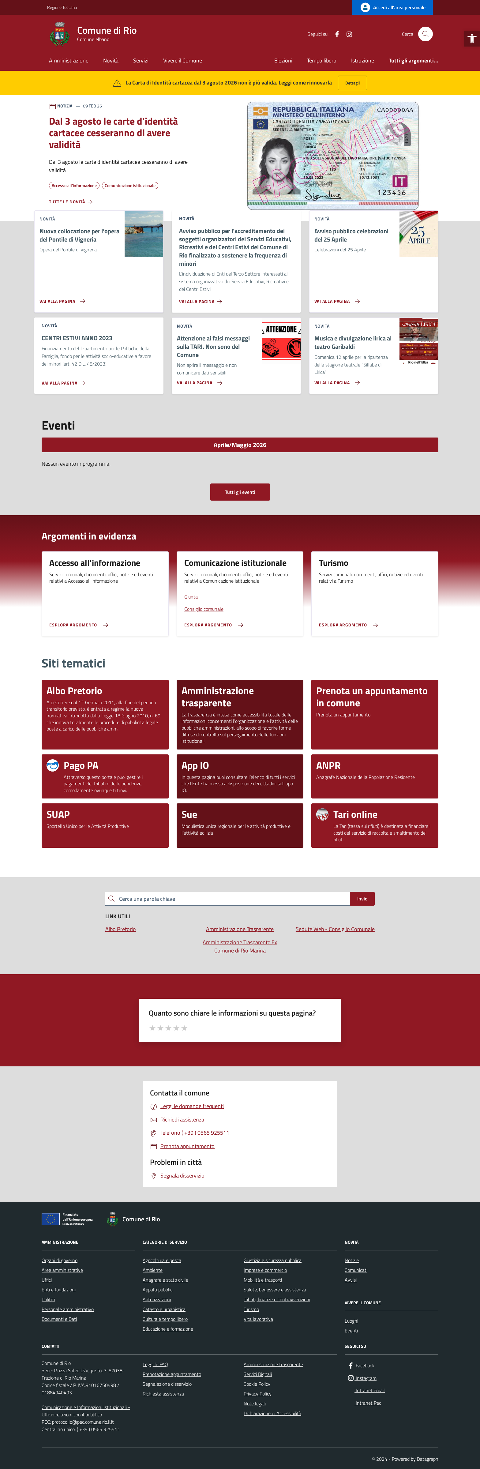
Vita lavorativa (258, 1319)
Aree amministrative (62, 1270)
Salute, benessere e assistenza (275, 1289)
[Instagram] (347, 34)
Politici (48, 1299)
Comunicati (356, 1270)
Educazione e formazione (168, 1328)
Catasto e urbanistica (164, 1309)
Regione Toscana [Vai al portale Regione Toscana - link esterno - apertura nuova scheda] (62, 7)
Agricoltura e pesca (162, 1260)
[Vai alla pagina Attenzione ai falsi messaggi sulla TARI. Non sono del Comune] (198, 380)
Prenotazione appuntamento (172, 1374)
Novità (110, 60)
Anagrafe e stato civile (165, 1279)
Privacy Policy (258, 1393)
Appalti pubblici (158, 1289)
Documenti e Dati (59, 1319)
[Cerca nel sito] (425, 34)
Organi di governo (59, 1260)
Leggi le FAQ (155, 1364)
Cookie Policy (257, 1384)
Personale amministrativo (68, 1309)
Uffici (47, 1279)
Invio (362, 898)
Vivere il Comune (182, 60)
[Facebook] (334, 34)
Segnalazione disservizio (167, 1384)
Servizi (140, 60)
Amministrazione (68, 60)
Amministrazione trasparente (273, 1364)
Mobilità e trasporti (263, 1279)
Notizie (352, 1260)
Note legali (255, 1403)
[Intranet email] (359, 34)
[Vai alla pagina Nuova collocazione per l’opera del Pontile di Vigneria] (61, 299)
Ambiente (153, 1270)
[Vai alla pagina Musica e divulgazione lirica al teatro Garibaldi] (335, 380)
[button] (472, 39)
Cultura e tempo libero (165, 1319)
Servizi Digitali (258, 1374)
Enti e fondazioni (59, 1289)
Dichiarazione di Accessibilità (272, 1413)
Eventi (351, 1330)
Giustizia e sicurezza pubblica (273, 1260)
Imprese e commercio (265, 1270)
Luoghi (351, 1320)
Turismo (251, 1309)
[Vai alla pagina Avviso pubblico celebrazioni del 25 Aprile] (335, 299)
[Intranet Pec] (371, 34)
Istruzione (362, 60)
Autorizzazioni (157, 1299)
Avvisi (351, 1279)
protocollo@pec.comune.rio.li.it (83, 1422)
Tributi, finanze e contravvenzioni (277, 1299)
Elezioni (283, 60)
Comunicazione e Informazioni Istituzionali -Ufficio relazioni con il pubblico (86, 1410)
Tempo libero (321, 60)
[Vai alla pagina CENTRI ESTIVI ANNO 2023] (64, 380)
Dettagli (352, 83)
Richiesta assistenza (163, 1393)
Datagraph (427, 1459)
